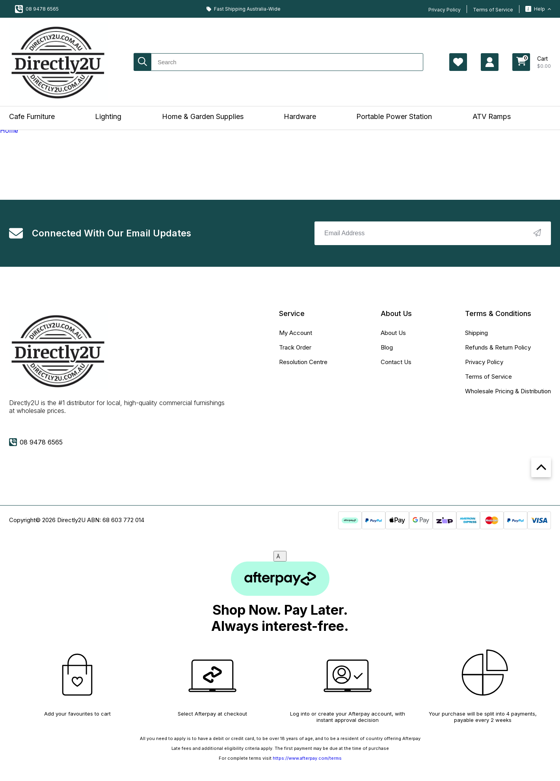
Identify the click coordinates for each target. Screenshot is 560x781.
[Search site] (142, 62)
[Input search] (278, 62)
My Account (295, 333)
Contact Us (396, 362)
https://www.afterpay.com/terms (307, 758)
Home (9, 130)
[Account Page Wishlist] (458, 62)
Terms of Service (493, 10)
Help (538, 9)
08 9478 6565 (37, 9)
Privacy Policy (444, 10)
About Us (393, 333)
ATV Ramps (492, 116)
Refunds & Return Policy (498, 347)
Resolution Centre (303, 362)
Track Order (295, 347)
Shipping (476, 333)
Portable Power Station (394, 116)
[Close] (280, 556)
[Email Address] (432, 233)
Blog (387, 347)
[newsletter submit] (537, 233)
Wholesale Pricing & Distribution (508, 391)
